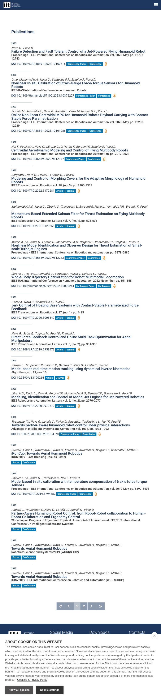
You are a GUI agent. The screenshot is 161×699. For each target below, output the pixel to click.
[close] (154, 635)
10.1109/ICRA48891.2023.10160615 (38, 63)
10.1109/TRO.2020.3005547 (33, 317)
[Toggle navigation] (156, 5)
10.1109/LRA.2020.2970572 (33, 405)
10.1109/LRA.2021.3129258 (33, 226)
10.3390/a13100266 (27, 377)
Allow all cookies (19, 689)
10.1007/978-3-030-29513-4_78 (35, 434)
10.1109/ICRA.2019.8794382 (33, 493)
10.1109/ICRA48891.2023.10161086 (38, 130)
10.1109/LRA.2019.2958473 (33, 349)
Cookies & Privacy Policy (32, 679)
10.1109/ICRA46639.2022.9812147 (37, 158)
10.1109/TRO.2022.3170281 (33, 190)
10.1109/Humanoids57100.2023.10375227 (42, 95)
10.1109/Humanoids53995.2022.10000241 (42, 286)
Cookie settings (49, 689)
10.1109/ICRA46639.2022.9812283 (37, 257)
